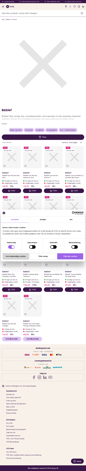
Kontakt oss (10, 394)
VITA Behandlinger (12, 442)
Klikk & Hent (10, 407)
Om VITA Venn (11, 452)
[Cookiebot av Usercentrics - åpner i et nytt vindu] (73, 213)
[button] (82, 13)
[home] (10, 6)
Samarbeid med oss (13, 435)
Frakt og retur (11, 401)
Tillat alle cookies (70, 256)
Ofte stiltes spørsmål (13, 397)
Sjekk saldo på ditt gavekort (16, 404)
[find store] (66, 6)
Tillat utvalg (43, 256)
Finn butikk (10, 426)
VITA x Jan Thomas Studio (15, 439)
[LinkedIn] (45, 377)
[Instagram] (39, 377)
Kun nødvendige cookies (16, 256)
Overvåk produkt (11, 339)
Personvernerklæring (13, 458)
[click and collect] (79, 6)
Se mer (4, 123)
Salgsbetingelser (12, 410)
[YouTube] (50, 377)
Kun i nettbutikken (68, 130)
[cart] (83, 6)
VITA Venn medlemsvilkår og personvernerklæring (23, 455)
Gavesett (29, 130)
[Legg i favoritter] (4, 166)
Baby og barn (16, 130)
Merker (8, 19)
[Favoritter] (74, 6)
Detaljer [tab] (43, 219)
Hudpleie (40, 130)
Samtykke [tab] (15, 219)
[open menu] (3, 6)
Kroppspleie (52, 130)
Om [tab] (71, 219)
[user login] (70, 6)
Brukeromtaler (11, 413)
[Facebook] (34, 377)
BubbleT (14, 19)
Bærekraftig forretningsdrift (16, 429)
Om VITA (9, 423)
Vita (3, 19)
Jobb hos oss (10, 432)
